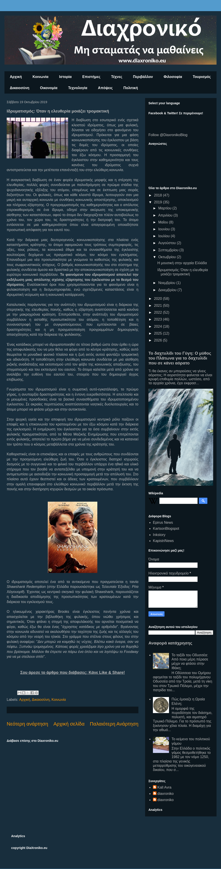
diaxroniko (165, 793)
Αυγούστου (167, 243)
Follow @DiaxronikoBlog (168, 135)
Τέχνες (116, 77)
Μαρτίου (165, 208)
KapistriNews (163, 541)
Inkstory (159, 535)
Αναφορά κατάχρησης (170, 643)
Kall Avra (164, 787)
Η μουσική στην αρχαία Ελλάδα (182, 263)
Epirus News (163, 522)
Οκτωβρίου (167, 257)
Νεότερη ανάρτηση (27, 724)
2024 (158, 326)
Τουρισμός (202, 77)
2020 (158, 299)
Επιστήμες (91, 77)
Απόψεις (105, 88)
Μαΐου (163, 222)
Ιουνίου (164, 229)
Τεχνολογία (77, 88)
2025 (158, 333)
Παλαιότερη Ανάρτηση (114, 724)
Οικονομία (48, 88)
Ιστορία (65, 77)
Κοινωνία (40, 77)
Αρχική (16, 77)
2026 (158, 340)
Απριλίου (165, 215)
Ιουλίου (164, 236)
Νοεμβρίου (167, 283)
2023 (158, 319)
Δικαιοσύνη (19, 88)
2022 (158, 312)
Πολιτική (130, 88)
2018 (158, 195)
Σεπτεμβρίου (168, 250)
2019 (158, 202)
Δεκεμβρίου (167, 290)
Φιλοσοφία (173, 77)
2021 (158, 305)
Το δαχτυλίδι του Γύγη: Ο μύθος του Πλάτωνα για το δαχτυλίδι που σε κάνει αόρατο (179, 358)
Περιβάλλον (143, 77)
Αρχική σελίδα (69, 724)
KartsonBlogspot (166, 528)
